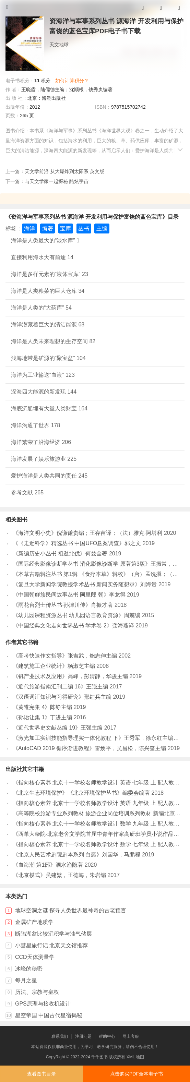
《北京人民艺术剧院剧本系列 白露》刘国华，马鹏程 (76, 854)
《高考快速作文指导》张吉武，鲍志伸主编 (65, 656)
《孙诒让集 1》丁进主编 (42, 717)
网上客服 (130, 1036)
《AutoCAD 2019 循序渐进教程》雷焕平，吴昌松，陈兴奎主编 (89, 748)
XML (131, 1057)
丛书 (83, 228)
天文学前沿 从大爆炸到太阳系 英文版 (64, 171)
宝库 (65, 228)
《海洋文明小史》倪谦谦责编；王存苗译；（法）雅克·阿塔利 (87, 533)
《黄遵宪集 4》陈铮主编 (42, 707)
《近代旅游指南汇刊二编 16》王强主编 (60, 686)
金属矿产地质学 (34, 922)
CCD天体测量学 (35, 957)
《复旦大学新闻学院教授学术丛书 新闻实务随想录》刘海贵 (85, 584)
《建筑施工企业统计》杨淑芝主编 (54, 666)
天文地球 (59, 44)
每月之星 (26, 980)
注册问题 (83, 1036)
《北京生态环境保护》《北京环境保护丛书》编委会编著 (81, 793)
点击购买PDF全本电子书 (136, 1074)
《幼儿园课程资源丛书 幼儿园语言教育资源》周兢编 (76, 615)
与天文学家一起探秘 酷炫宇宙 (56, 181)
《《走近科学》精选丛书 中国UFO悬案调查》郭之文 (77, 543)
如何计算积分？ (72, 80)
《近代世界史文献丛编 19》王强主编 (58, 728)
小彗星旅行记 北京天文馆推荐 (51, 945)
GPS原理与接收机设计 (43, 1004)
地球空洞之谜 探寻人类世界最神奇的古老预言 (70, 910)
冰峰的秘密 (29, 969)
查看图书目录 (41, 1074)
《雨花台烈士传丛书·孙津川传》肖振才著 (63, 605)
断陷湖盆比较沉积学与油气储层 (53, 934)
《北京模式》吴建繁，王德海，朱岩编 (59, 875)
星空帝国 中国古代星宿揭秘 (48, 1015)
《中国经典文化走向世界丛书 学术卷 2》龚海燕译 (73, 625)
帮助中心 (107, 1036)
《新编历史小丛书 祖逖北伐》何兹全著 (60, 553)
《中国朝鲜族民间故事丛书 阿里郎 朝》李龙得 (69, 595)
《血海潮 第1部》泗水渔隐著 (48, 865)
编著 (47, 228)
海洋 (29, 228)
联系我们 (59, 1036)
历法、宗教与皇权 (37, 992)
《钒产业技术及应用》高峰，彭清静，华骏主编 (70, 676)
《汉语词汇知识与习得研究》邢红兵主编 (62, 697)
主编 (101, 228)
